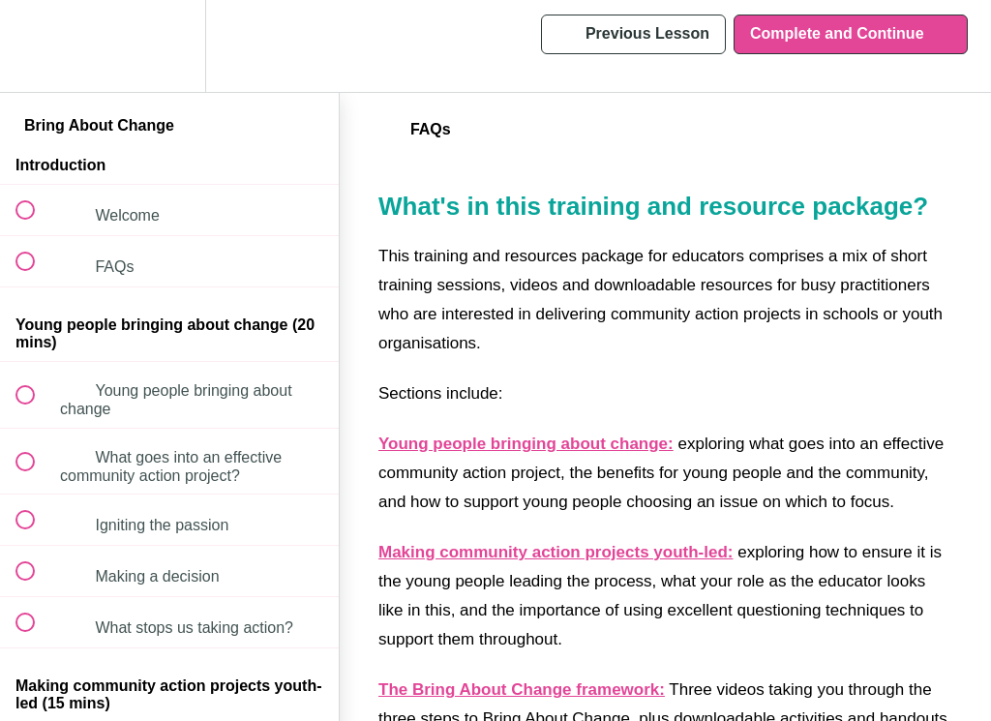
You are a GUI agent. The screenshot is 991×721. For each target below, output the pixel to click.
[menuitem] (169, 46)
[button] (36, 46)
